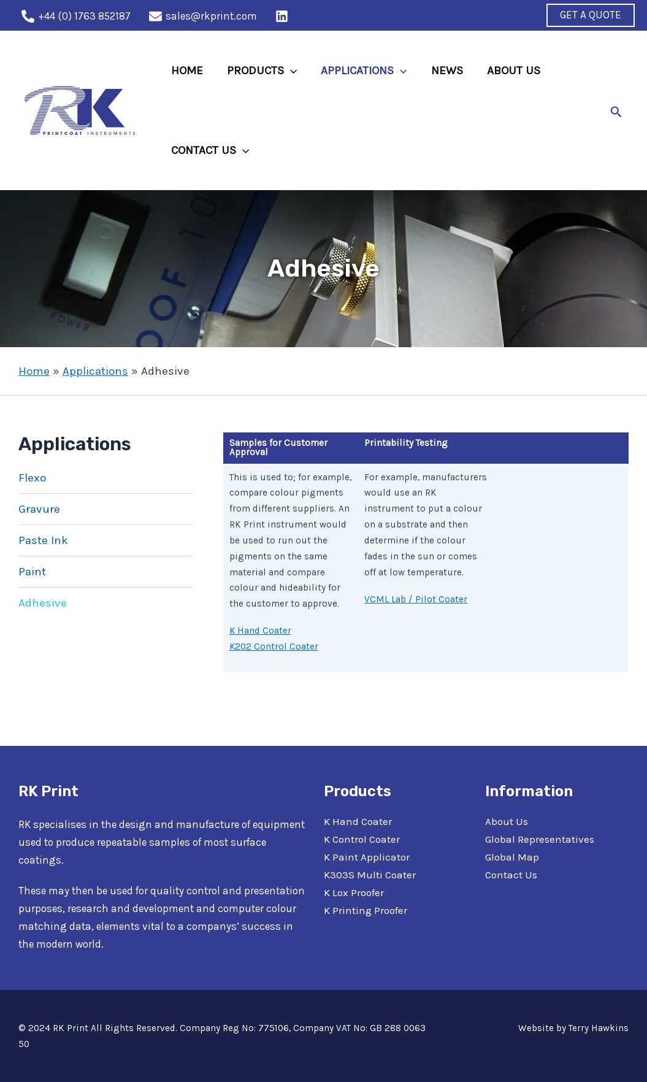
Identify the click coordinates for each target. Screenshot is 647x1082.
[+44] (76, 16)
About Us (507, 821)
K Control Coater (361, 839)
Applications (95, 371)
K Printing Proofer (365, 910)
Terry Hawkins (599, 1028)
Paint (32, 571)
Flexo (32, 478)
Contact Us (511, 875)
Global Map (512, 857)
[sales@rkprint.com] (203, 16)
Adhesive (42, 603)
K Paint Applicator (367, 857)
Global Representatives (539, 839)
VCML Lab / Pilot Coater (415, 599)
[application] (289, 70)
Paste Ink (43, 540)
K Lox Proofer (353, 892)
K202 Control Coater (274, 646)
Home (34, 371)
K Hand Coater (260, 630)
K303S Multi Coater (369, 875)
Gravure (39, 509)
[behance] (283, 16)
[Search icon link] (616, 110)
